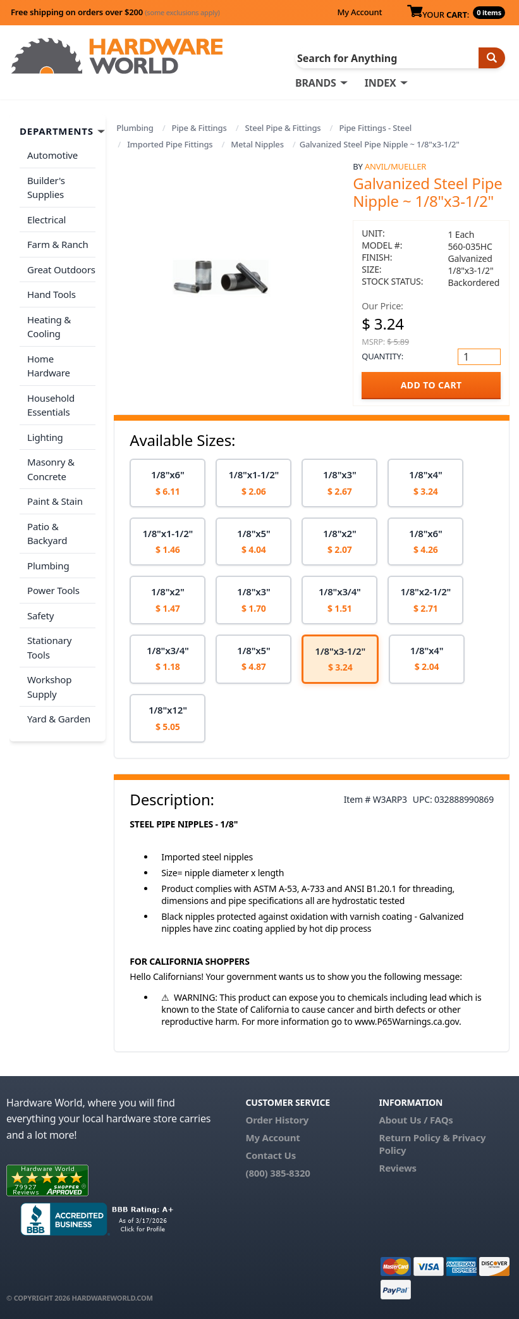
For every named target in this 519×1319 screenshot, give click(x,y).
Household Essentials (51, 405)
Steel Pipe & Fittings (283, 127)
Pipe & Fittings (199, 127)
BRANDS (315, 83)
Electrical (46, 219)
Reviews (398, 1167)
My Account (359, 12)
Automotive (52, 155)
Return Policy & (414, 1137)
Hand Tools (51, 294)
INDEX (380, 83)
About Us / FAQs (416, 1119)
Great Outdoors (61, 269)
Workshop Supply (49, 686)
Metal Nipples (257, 144)
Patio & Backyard (47, 533)
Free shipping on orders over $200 (115, 12)
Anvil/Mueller (395, 166)
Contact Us (270, 1155)
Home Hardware (48, 366)
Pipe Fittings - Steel (375, 127)
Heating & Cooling (49, 326)
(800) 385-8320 (277, 1173)
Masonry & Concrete (51, 469)
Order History (276, 1119)
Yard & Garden (58, 718)
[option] (167, 483)
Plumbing (134, 127)
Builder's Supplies (46, 187)
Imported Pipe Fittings (169, 144)
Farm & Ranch (58, 244)
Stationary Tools (49, 647)
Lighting (45, 437)
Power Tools (53, 590)
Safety (40, 615)
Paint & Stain (55, 501)
